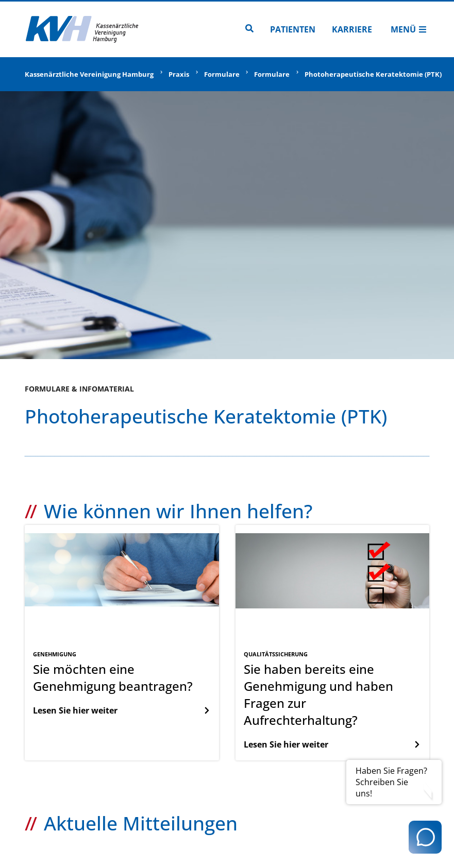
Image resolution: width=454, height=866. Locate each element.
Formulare (222, 74)
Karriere (352, 29)
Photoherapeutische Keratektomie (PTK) (373, 74)
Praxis (179, 74)
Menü (409, 29)
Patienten (292, 29)
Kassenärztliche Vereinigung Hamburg (89, 74)
